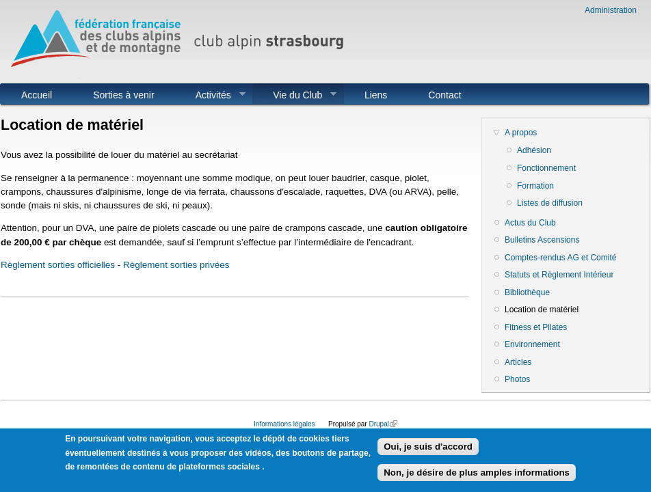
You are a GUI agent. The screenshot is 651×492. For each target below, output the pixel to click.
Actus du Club (530, 223)
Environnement (532, 344)
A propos (521, 132)
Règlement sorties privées (176, 265)
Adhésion (534, 150)
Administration (611, 10)
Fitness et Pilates (536, 327)
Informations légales (284, 424)
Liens (375, 95)
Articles (518, 362)
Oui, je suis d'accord (428, 452)
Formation (535, 186)
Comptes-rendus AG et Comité (560, 257)
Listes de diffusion (550, 203)
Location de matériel (542, 309)
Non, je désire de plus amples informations (477, 478)
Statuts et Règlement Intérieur (559, 274)
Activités (210, 95)
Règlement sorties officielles (58, 265)
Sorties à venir (123, 95)
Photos (517, 379)
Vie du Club (294, 95)
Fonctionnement (546, 168)
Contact (444, 95)
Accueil (36, 95)
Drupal (383, 424)
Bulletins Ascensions (542, 240)
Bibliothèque (527, 292)
